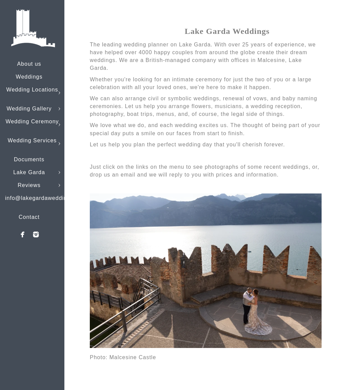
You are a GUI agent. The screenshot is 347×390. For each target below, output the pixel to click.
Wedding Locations (32, 90)
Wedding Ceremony (32, 121)
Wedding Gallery (29, 108)
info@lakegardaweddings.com (46, 198)
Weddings (29, 77)
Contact (29, 217)
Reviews (29, 185)
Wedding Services (32, 140)
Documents (29, 159)
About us (29, 64)
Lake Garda (29, 172)
